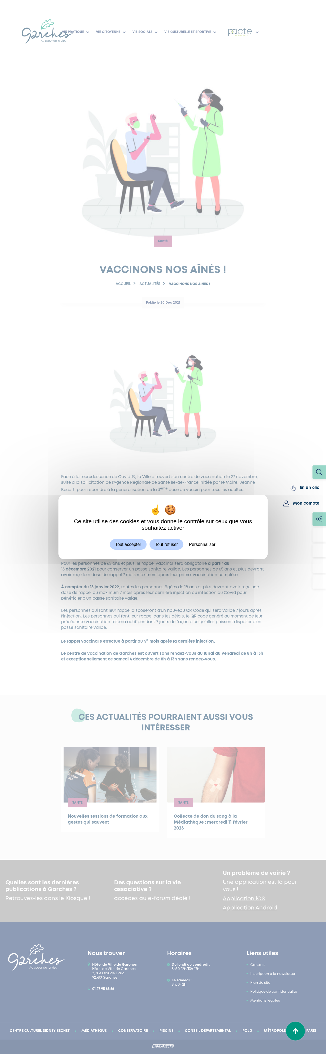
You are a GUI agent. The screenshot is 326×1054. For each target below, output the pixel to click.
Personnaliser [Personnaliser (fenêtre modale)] (202, 544)
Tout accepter (128, 544)
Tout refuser (166, 544)
